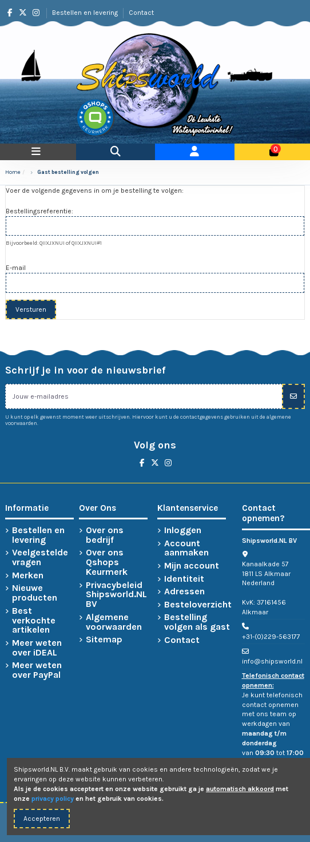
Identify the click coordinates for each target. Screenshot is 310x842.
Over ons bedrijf (105, 535)
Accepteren (41, 819)
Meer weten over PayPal (37, 670)
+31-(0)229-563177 (271, 637)
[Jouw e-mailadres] (144, 396)
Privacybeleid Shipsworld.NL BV (116, 595)
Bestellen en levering (86, 13)
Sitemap (104, 640)
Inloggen (182, 530)
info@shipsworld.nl (272, 661)
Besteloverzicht (198, 605)
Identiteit (184, 579)
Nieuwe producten (34, 593)
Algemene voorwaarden (114, 622)
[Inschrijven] (293, 396)
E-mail (16, 268)
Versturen (30, 309)
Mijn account (191, 566)
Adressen (184, 592)
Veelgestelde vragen (40, 557)
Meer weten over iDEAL (37, 648)
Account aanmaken (186, 548)
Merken (27, 576)
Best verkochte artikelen (33, 620)
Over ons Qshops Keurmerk (107, 562)
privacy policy (52, 799)
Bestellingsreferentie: (39, 211)
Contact (141, 13)
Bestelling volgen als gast (197, 622)
